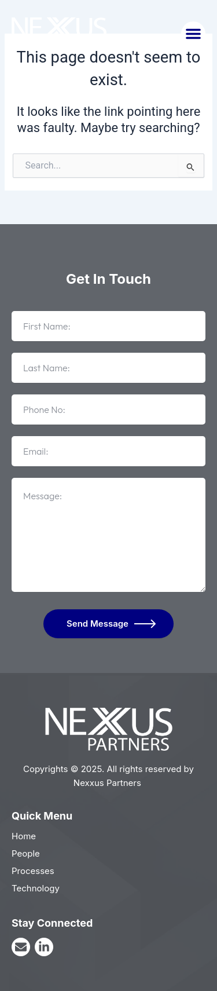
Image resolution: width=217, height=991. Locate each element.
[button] (193, 33)
